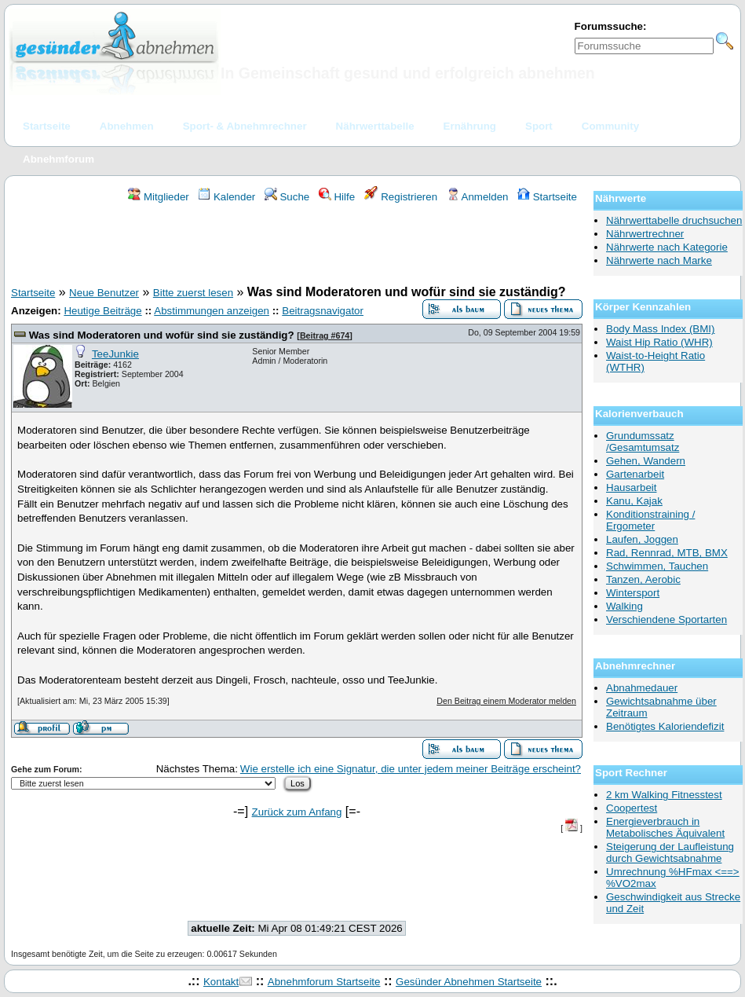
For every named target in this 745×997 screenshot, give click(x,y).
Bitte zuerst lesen (193, 293)
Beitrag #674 (324, 335)
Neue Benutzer (104, 293)
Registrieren (401, 197)
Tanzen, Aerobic (643, 579)
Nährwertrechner (645, 234)
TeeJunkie (115, 354)
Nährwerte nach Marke (659, 260)
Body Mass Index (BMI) (660, 329)
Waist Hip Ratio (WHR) (659, 342)
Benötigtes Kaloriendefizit (665, 726)
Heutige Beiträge (102, 311)
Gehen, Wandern (645, 461)
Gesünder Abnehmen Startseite (469, 982)
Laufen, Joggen (642, 539)
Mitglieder (158, 197)
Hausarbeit (631, 487)
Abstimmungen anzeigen (211, 311)
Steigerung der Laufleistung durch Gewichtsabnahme (670, 852)
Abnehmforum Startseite (324, 982)
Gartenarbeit (635, 474)
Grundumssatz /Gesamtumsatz (642, 441)
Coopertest (631, 808)
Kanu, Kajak (634, 501)
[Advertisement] (296, 246)
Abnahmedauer (641, 688)
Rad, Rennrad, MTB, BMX (667, 553)
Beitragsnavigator (322, 311)
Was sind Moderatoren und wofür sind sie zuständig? (161, 335)
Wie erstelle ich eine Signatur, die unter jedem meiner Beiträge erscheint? (410, 769)
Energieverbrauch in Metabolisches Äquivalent (665, 827)
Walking (624, 606)
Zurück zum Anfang (297, 812)
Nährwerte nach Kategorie (667, 247)
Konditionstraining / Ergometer (650, 520)
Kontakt (221, 982)
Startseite (547, 197)
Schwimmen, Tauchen (657, 566)
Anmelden (478, 197)
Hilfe (337, 197)
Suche (287, 197)
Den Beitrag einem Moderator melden (506, 701)
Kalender (226, 197)
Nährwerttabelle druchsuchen (674, 220)
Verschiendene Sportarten (666, 619)
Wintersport (632, 593)
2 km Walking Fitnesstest (664, 795)
